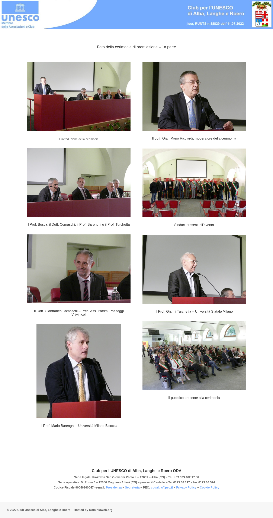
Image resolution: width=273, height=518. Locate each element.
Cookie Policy (209, 487)
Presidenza (114, 487)
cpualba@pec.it (162, 487)
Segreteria (132, 487)
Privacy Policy (186, 487)
